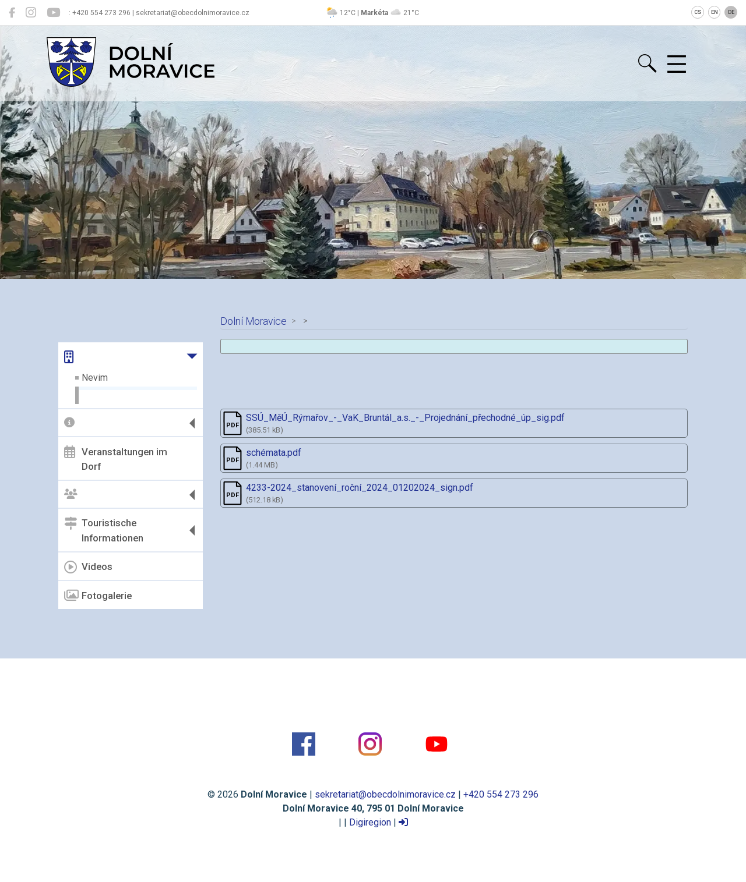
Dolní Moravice (253, 321)
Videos (88, 567)
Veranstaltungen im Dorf (115, 458)
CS (697, 12)
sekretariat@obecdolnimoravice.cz (385, 794)
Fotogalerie (98, 595)
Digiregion (370, 822)
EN (714, 12)
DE (731, 12)
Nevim (95, 377)
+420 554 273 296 (501, 794)
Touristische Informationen (103, 530)
